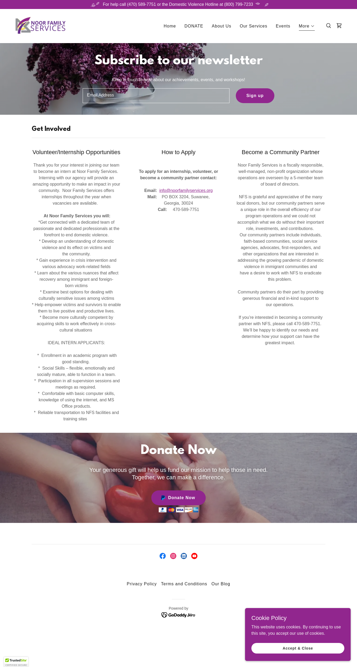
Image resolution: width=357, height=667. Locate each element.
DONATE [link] (194, 26)
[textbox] (156, 95)
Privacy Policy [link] (142, 584)
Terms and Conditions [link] (184, 584)
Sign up (255, 95)
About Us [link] (221, 26)
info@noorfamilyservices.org (186, 190)
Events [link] (283, 26)
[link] (41, 26)
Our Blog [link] (221, 584)
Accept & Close (298, 648)
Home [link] (170, 26)
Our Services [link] (253, 26)
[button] (307, 27)
